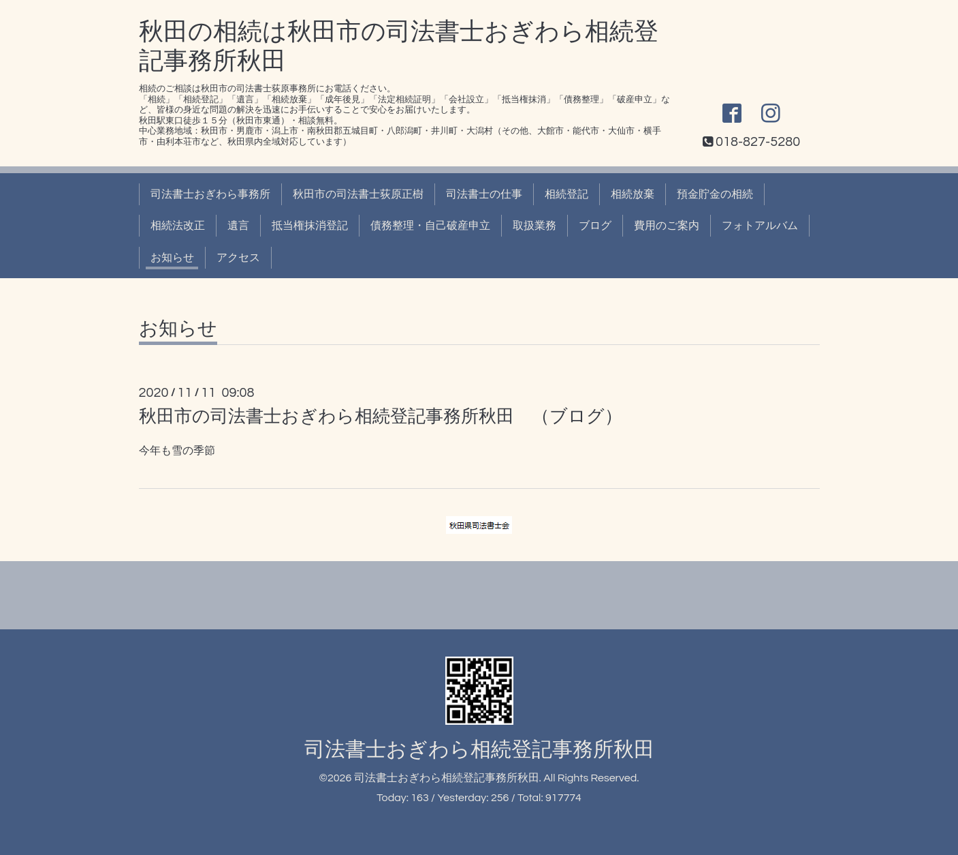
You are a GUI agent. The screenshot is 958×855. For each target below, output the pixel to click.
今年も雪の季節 (177, 450)
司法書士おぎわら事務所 (210, 194)
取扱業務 (534, 225)
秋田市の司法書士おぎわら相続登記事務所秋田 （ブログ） (380, 416)
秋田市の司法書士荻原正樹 (358, 194)
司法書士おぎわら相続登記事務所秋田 (479, 749)
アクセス (238, 257)
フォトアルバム (760, 225)
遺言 (238, 225)
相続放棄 (632, 194)
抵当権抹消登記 (310, 225)
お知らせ (172, 257)
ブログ (595, 225)
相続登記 (566, 194)
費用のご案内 (666, 225)
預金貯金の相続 (715, 194)
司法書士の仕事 (484, 194)
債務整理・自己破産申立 (430, 225)
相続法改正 (177, 225)
